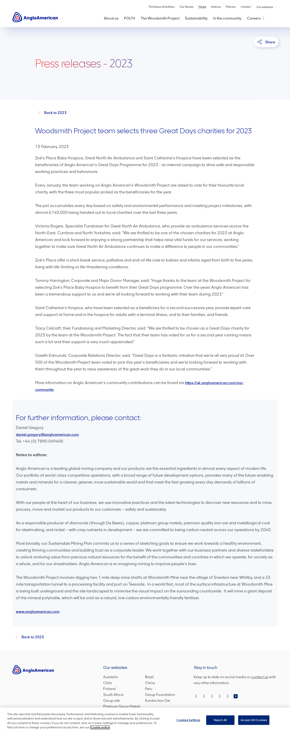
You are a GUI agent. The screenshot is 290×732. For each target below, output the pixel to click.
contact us (259, 677)
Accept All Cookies (254, 720)
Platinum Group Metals (121, 706)
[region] (145, 719)
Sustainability (196, 18)
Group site (111, 700)
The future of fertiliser (161, 6)
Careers (254, 18)
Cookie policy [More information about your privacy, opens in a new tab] (100, 727)
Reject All (220, 720)
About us (111, 18)
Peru (148, 689)
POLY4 (129, 18)
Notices (216, 6)
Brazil (149, 677)
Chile (107, 683)
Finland (109, 689)
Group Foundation (160, 695)
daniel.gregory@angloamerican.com (47, 434)
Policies (231, 6)
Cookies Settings (188, 720)
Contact (246, 6)
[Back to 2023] (51, 113)
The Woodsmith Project (160, 18)
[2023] (28, 637)
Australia (110, 677)
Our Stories (186, 6)
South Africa (113, 695)
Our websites (266, 7)
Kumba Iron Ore (157, 700)
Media (202, 6)
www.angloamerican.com (38, 611)
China (150, 683)
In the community (227, 18)
